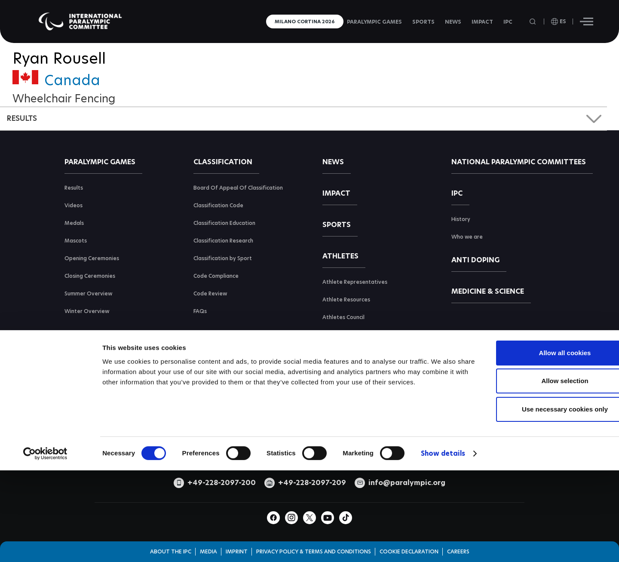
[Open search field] (533, 21)
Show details (443, 523)
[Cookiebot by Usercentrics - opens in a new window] (45, 523)
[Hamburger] (586, 21)
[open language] (558, 21)
